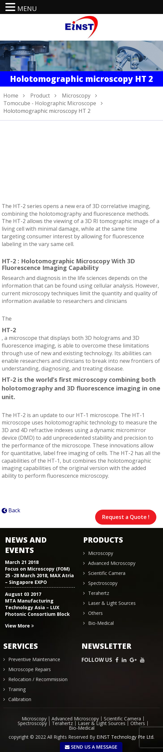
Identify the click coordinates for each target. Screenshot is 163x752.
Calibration (19, 699)
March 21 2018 (22, 562)
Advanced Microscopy (111, 563)
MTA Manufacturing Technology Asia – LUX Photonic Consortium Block (37, 607)
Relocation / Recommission (38, 679)
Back (14, 510)
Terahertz (98, 593)
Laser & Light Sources (112, 603)
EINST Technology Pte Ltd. (125, 737)
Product (40, 95)
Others (95, 613)
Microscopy (76, 95)
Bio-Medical (101, 623)
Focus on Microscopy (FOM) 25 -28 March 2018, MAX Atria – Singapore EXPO (39, 575)
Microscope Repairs (29, 669)
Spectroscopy (102, 583)
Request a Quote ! (125, 517)
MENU (27, 8)
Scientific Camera (106, 573)
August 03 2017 (23, 594)
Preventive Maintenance (34, 659)
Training (17, 689)
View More (19, 626)
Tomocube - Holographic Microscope (49, 103)
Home (10, 95)
